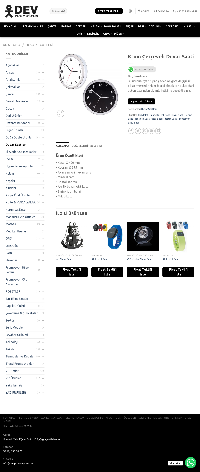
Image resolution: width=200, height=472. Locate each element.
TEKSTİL (82, 26)
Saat (136, 122)
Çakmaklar (13, 87)
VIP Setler (12, 371)
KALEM (96, 26)
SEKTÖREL (174, 26)
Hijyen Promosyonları (20, 166)
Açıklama (62, 145)
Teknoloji (12, 342)
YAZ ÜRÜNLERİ (16, 392)
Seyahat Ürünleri (17, 335)
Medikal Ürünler (16, 231)
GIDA (107, 33)
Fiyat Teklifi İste (141, 101)
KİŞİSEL (190, 26)
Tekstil (10, 349)
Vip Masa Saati (64, 259)
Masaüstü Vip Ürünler (20, 217)
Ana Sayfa (12, 45)
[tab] (62, 146)
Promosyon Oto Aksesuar (16, 282)
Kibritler (11, 188)
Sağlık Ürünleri (15, 305)
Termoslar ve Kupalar (20, 356)
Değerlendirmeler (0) (87, 145)
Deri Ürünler (14, 115)
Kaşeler (10, 180)
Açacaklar (12, 65)
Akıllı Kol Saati (99, 259)
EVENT (10, 159)
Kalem (10, 173)
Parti (9, 253)
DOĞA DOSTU (114, 26)
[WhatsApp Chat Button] (190, 462)
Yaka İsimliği (14, 385)
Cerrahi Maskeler (17, 101)
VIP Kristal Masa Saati (139, 259)
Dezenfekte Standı (18, 123)
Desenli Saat (163, 115)
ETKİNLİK (94, 33)
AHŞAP (131, 26)
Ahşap (10, 72)
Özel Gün (12, 245)
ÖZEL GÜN (156, 26)
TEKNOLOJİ (12, 26)
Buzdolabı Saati (146, 115)
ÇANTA (53, 26)
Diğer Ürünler (14, 130)
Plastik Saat (170, 118)
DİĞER (119, 33)
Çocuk (10, 108)
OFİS (81, 33)
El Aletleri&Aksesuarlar (21, 151)
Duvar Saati (177, 115)
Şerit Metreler (15, 327)
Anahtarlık (13, 79)
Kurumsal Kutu (16, 209)
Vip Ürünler (13, 378)
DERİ (142, 26)
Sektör (10, 320)
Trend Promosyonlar (20, 363)
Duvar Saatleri (39, 45)
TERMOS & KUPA (34, 26)
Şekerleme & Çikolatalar (22, 313)
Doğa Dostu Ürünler (19, 137)
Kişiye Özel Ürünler (18, 195)
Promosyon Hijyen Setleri (18, 270)
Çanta (10, 94)
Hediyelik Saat (142, 118)
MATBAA (67, 26)
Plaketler (11, 260)
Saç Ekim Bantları (17, 298)
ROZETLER (13, 291)
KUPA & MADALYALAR (21, 202)
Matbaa (11, 224)
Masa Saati (157, 118)
